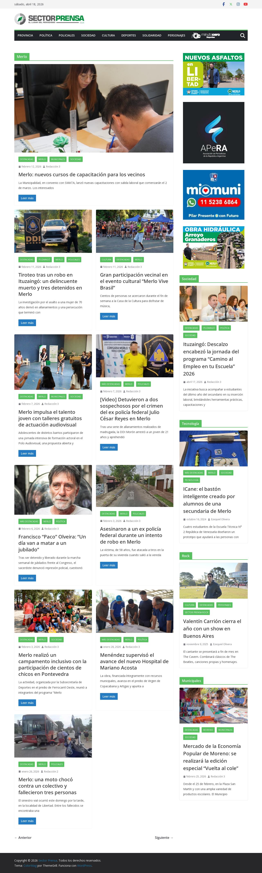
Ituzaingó (44, 259)
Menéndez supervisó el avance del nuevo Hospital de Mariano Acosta (134, 661)
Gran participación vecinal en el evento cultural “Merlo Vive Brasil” (134, 281)
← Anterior (23, 837)
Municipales (58, 159)
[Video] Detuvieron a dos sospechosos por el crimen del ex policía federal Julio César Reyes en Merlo (131, 409)
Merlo (42, 159)
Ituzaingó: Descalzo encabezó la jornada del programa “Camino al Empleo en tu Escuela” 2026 (211, 359)
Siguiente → (164, 837)
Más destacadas (111, 384)
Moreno (208, 729)
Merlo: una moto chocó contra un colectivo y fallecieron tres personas (47, 785)
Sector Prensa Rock (196, 612)
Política (46, 35)
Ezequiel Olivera (220, 519)
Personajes (176, 35)
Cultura (108, 35)
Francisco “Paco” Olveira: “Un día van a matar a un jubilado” (52, 543)
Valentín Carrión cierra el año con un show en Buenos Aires (212, 628)
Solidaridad (151, 35)
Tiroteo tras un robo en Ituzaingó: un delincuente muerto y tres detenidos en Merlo (50, 284)
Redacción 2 (51, 771)
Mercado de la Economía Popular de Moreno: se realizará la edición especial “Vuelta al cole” (212, 757)
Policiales (67, 35)
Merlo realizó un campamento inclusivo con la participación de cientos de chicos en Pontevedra (52, 664)
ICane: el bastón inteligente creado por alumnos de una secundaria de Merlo (209, 499)
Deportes (128, 35)
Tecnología (191, 480)
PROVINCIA (25, 35)
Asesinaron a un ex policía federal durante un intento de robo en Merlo (131, 535)
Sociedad (88, 35)
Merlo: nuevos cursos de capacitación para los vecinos (81, 174)
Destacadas (26, 159)
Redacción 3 (53, 166)
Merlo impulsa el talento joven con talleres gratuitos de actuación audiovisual (50, 418)
